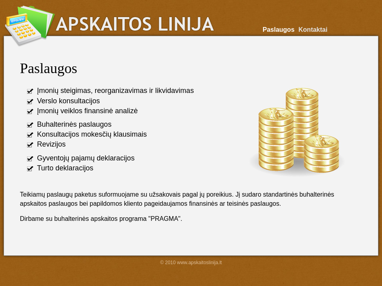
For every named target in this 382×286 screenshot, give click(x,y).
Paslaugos (278, 29)
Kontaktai (312, 29)
